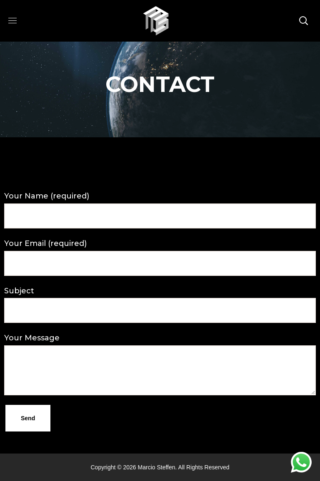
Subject (160, 304)
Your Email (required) (160, 257)
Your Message (160, 364)
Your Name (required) (160, 209)
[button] (303, 20)
